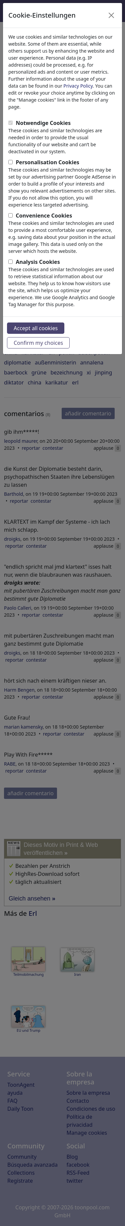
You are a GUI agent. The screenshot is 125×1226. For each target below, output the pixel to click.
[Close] (111, 15)
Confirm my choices (38, 342)
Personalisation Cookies (47, 162)
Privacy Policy (78, 86)
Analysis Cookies (38, 262)
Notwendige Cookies (43, 123)
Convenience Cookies (44, 215)
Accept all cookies (36, 328)
